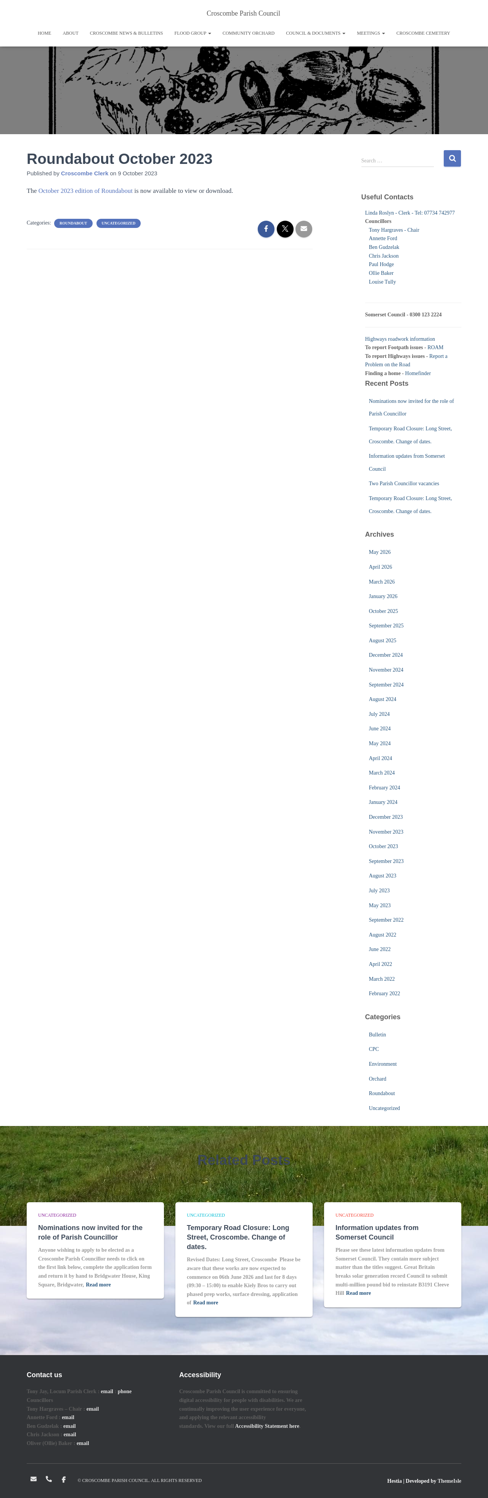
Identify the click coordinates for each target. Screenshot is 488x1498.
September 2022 (386, 920)
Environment (383, 1064)
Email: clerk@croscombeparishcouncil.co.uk (33, 1479)
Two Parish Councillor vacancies (404, 483)
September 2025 (386, 626)
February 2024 (384, 788)
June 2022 (380, 949)
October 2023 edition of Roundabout (86, 190)
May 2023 (380, 905)
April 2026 (380, 567)
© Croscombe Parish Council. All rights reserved (140, 1480)
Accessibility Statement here (267, 1426)
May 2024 (380, 743)
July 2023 (379, 890)
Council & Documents (315, 33)
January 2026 (383, 596)
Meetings (371, 33)
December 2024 (386, 655)
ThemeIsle (449, 1481)
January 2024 (383, 802)
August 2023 (382, 876)
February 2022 (384, 993)
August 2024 (382, 699)
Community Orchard (249, 33)
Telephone (49, 1479)
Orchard (378, 1079)
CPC (374, 1049)
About (70, 33)
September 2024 (386, 685)
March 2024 (382, 773)
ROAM (435, 347)
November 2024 (386, 670)
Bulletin (377, 1035)
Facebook (64, 1480)
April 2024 (380, 758)
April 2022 (380, 964)
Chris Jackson (384, 256)
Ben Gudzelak (384, 247)
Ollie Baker (381, 273)
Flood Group (192, 33)
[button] (209, 33)
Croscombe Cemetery (423, 33)
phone (125, 1391)
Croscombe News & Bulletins (126, 33)
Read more (98, 1285)
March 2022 (382, 979)
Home (44, 33)
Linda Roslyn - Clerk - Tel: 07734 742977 (410, 213)
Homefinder (418, 373)
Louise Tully (382, 282)
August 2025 (382, 640)
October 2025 (383, 611)
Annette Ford (383, 238)
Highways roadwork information (400, 339)
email (107, 1391)
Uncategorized (119, 223)
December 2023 (386, 817)
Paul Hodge (381, 264)
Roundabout (73, 223)
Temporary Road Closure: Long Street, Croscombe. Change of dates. (238, 1237)
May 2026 (380, 552)
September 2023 (386, 861)
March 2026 (382, 582)
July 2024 (379, 714)
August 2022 (382, 935)
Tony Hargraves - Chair (394, 230)
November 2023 (386, 832)
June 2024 (380, 728)
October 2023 (383, 846)
